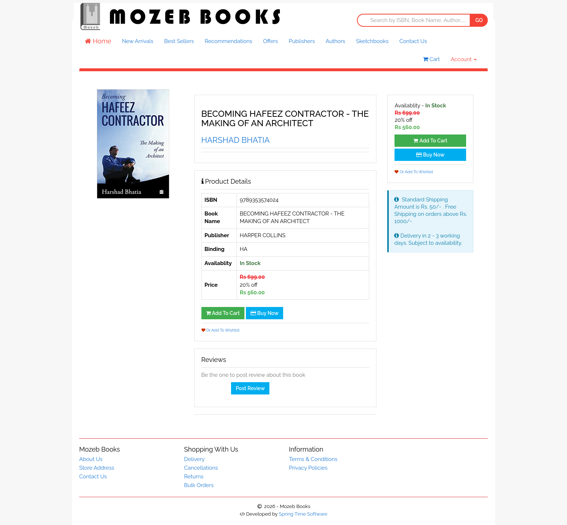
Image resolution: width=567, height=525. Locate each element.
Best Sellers (179, 41)
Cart (431, 59)
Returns (193, 476)
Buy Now (265, 313)
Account (464, 59)
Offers (270, 41)
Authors (335, 41)
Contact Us (413, 41)
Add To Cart (223, 313)
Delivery (194, 459)
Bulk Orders (199, 485)
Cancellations (201, 468)
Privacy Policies (308, 468)
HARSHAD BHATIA (235, 140)
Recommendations (228, 41)
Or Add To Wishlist (220, 330)
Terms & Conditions (313, 459)
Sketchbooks (372, 41)
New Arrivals (137, 41)
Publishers (302, 41)
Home (98, 41)
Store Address (96, 468)
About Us (90, 459)
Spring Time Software (303, 514)
